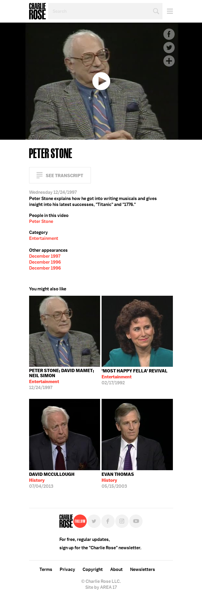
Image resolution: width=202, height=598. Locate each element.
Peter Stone (41, 221)
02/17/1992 (135, 377)
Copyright (93, 569)
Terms (46, 569)
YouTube (136, 521)
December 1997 (44, 256)
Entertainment (43, 238)
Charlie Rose (37, 11)
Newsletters (142, 569)
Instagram (122, 521)
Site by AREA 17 (101, 587)
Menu (167, 11)
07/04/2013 (52, 480)
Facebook (169, 34)
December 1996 (45, 262)
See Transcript (64, 175)
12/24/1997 (64, 379)
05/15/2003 (118, 480)
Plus (169, 61)
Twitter (169, 47)
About (116, 569)
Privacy (67, 569)
